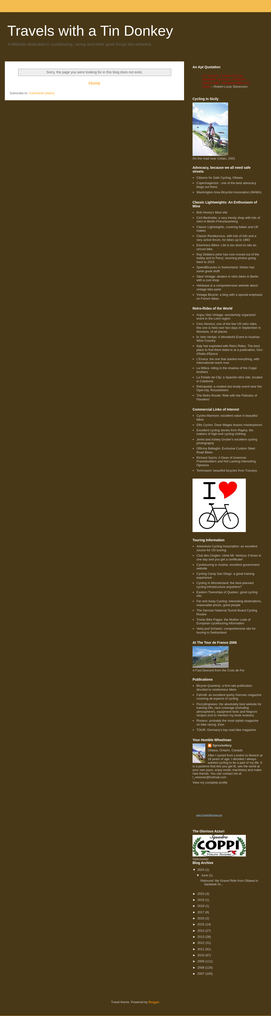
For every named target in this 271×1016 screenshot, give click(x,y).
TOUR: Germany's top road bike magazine (226, 730)
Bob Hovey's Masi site (211, 212)
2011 (201, 949)
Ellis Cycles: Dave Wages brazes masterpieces (229, 425)
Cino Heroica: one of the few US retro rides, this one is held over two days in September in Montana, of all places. (228, 327)
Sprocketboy (222, 745)
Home (95, 83)
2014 (201, 930)
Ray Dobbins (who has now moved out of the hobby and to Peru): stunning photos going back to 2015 (227, 258)
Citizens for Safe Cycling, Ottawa (219, 177)
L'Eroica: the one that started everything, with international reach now (227, 361)
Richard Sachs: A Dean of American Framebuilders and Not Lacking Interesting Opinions (226, 461)
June (205, 875)
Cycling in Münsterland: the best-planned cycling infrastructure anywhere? (225, 585)
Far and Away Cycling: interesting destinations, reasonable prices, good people (229, 603)
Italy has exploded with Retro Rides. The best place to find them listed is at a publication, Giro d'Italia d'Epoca (229, 349)
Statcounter (201, 859)
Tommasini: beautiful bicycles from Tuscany (226, 470)
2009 (201, 961)
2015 (201, 924)
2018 (201, 906)
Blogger (153, 1002)
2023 (201, 894)
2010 (201, 955)
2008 (201, 967)
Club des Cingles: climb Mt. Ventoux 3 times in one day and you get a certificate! (228, 557)
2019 (201, 900)
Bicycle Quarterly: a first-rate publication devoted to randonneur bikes (224, 687)
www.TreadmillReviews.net (209, 815)
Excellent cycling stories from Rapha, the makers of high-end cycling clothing (224, 432)
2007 (201, 973)
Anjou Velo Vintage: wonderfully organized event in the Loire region (225, 317)
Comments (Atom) (41, 93)
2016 (201, 918)
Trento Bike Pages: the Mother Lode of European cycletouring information (223, 621)
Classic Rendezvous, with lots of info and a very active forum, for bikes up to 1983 (226, 238)
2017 (201, 912)
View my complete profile (210, 782)
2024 (201, 870)
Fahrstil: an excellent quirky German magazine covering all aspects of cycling (228, 697)
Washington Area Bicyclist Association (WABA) (229, 192)
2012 (201, 943)
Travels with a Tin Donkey (90, 31)
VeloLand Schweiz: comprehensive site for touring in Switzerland (226, 630)
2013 (201, 937)
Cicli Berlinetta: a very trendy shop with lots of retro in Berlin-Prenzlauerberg (228, 219)
